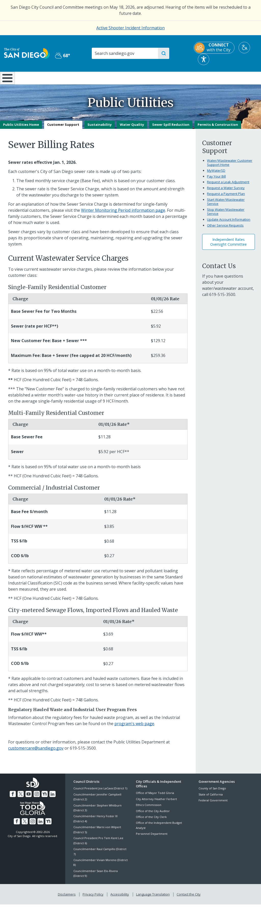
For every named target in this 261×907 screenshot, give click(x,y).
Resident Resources (74, 77)
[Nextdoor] (44, 797)
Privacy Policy (93, 897)
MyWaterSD (216, 174)
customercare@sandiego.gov (35, 751)
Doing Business (113, 77)
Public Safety (196, 77)
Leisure (34, 77)
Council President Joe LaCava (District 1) (100, 792)
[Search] (125, 53)
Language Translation (152, 897)
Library (152, 77)
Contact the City (188, 897)
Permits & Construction (218, 128)
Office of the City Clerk (151, 820)
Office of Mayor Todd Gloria (155, 797)
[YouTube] (29, 797)
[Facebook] (14, 797)
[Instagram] (36, 797)
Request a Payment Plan (226, 197)
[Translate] (244, 47)
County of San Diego (212, 792)
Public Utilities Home (21, 128)
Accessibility (119, 897)
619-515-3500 (222, 298)
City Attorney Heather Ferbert (156, 802)
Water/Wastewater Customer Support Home (229, 166)
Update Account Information (228, 223)
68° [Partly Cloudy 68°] (62, 55)
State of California (211, 798)
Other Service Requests (225, 229)
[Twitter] (21, 797)
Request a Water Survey (226, 191)
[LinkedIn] (51, 797)
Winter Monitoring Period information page (123, 214)
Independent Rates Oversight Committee (228, 245)
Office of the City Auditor (153, 814)
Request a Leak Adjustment (228, 185)
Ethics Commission (148, 809)
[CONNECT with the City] (214, 48)
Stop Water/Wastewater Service (225, 215)
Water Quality (132, 128)
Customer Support (63, 128)
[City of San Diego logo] (26, 53)
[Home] (6, 80)
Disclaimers (68, 897)
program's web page (134, 727)
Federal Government (213, 804)
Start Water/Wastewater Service (226, 205)
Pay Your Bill (216, 180)
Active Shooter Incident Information (130, 28)
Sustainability (99, 128)
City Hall (239, 77)
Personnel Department (151, 837)
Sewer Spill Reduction (170, 128)
